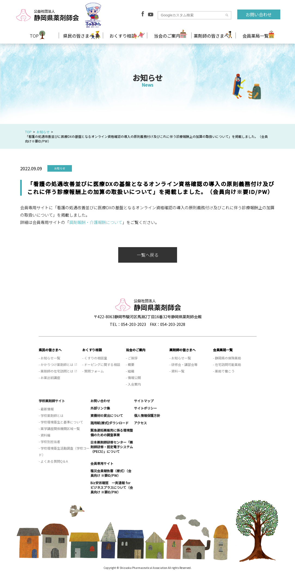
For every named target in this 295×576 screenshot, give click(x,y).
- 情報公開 (133, 377)
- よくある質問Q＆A (53, 461)
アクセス (140, 422)
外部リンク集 (100, 408)
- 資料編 (44, 435)
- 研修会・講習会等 (183, 364)
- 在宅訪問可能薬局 (227, 364)
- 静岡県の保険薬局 (227, 358)
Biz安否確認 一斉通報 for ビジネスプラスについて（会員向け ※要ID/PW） (111, 487)
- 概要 (130, 364)
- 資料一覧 (176, 371)
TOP (34, 35)
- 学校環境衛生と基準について (61, 422)
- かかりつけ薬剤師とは (56, 364)
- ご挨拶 (132, 358)
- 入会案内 (133, 384)
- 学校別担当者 (49, 441)
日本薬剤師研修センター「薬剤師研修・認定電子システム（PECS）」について (111, 447)
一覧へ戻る (148, 254)
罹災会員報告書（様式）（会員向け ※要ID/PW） (110, 473)
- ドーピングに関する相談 (101, 364)
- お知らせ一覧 (49, 358)
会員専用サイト (101, 463)
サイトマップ (144, 400)
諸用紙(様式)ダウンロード (109, 422)
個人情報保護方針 (147, 415)
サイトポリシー (145, 408)
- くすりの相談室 (94, 358)
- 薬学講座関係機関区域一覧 (59, 428)
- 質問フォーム (93, 371)
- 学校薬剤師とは (51, 415)
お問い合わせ (259, 14)
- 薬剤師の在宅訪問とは (56, 371)
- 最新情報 (46, 409)
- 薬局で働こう (224, 371)
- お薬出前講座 (49, 377)
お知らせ (43, 131)
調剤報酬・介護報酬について (95, 222)
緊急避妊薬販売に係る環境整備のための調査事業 (111, 432)
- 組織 (130, 371)
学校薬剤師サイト (52, 400)
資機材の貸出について (106, 415)
